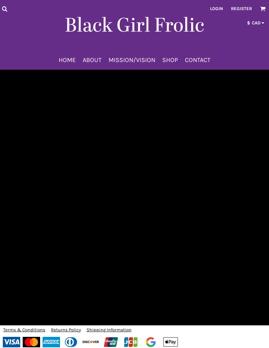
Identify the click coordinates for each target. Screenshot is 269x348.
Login (216, 8)
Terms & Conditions (24, 329)
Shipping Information (109, 329)
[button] (4, 8)
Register (241, 8)
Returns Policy (66, 329)
